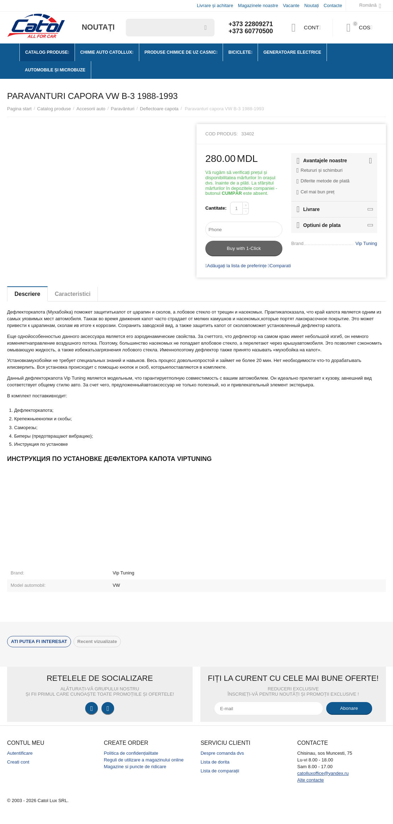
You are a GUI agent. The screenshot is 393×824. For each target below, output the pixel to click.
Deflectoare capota (159, 108)
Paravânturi (123, 108)
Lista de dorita (214, 762)
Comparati (279, 265)
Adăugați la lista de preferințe (235, 265)
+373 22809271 (251, 24)
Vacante (291, 5)
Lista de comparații (219, 770)
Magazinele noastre (258, 5)
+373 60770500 (251, 31)
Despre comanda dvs (222, 753)
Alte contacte (310, 780)
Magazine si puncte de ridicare (135, 766)
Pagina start (19, 108)
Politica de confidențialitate (131, 753)
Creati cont (18, 762)
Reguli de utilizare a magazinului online (144, 759)
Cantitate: (216, 208)
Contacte (333, 5)
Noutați (311, 5)
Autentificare (20, 753)
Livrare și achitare (215, 5)
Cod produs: (221, 133)
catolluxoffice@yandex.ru (322, 773)
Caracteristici (73, 294)
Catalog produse (54, 108)
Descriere (27, 294)
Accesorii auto (90, 108)
